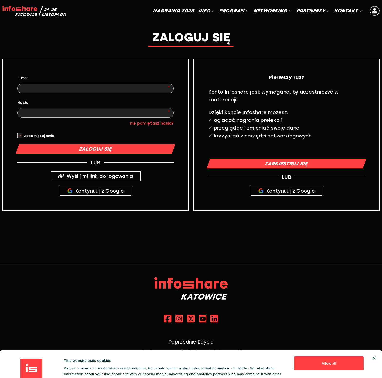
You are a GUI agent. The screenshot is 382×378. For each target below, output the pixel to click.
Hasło (22, 102)
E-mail (23, 78)
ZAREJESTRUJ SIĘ (286, 163)
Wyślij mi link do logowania (95, 176)
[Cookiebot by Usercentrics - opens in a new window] (31, 368)
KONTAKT (348, 11)
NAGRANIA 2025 (173, 11)
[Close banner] (374, 333)
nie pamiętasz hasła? (152, 123)
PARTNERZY (313, 11)
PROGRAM (234, 11)
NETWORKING (272, 11)
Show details (75, 368)
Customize (329, 354)
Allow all (329, 338)
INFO (206, 11)
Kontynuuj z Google (95, 191)
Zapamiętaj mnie (39, 136)
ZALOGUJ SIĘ (95, 149)
